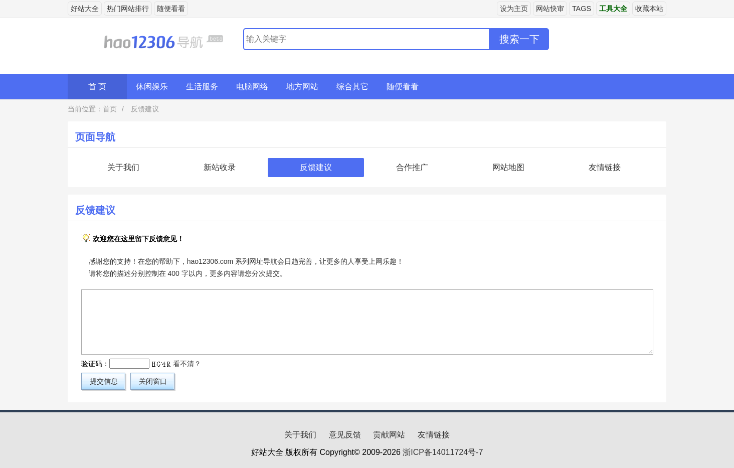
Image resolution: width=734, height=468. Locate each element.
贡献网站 (389, 434)
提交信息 (104, 381)
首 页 (97, 86)
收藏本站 (649, 9)
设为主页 (514, 9)
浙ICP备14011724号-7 (443, 452)
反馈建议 (144, 109)
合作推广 (412, 167)
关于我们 (123, 167)
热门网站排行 (128, 9)
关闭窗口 (153, 381)
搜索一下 (519, 39)
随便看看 (171, 9)
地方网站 (302, 86)
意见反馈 (345, 434)
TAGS (581, 9)
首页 (110, 109)
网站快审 (550, 9)
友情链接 (605, 167)
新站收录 (220, 167)
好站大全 (85, 9)
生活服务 (202, 86)
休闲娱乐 (152, 86)
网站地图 (508, 167)
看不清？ (187, 364)
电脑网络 (252, 86)
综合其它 (352, 86)
